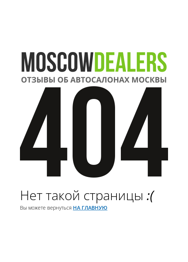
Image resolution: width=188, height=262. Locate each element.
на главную (90, 207)
